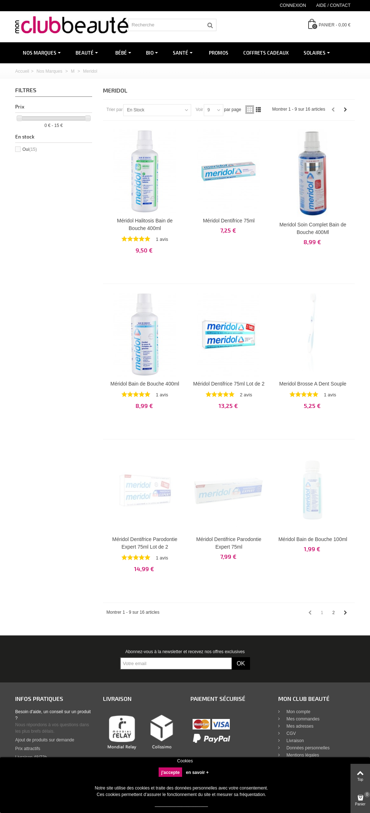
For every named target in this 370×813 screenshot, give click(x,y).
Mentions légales (302, 755)
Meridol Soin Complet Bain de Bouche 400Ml (312, 228)
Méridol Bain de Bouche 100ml (312, 539)
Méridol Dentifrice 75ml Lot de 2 (228, 384)
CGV (290, 733)
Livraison (294, 740)
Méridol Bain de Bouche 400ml (145, 384)
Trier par (115, 109)
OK (241, 663)
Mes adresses (299, 726)
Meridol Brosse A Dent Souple (313, 384)
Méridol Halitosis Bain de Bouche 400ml (145, 224)
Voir (199, 109)
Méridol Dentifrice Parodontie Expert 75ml (228, 543)
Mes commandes (302, 719)
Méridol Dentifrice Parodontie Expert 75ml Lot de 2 (144, 543)
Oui (29, 149)
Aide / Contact (333, 5)
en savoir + (197, 772)
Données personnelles (307, 747)
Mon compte (297, 711)
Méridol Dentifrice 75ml (229, 221)
